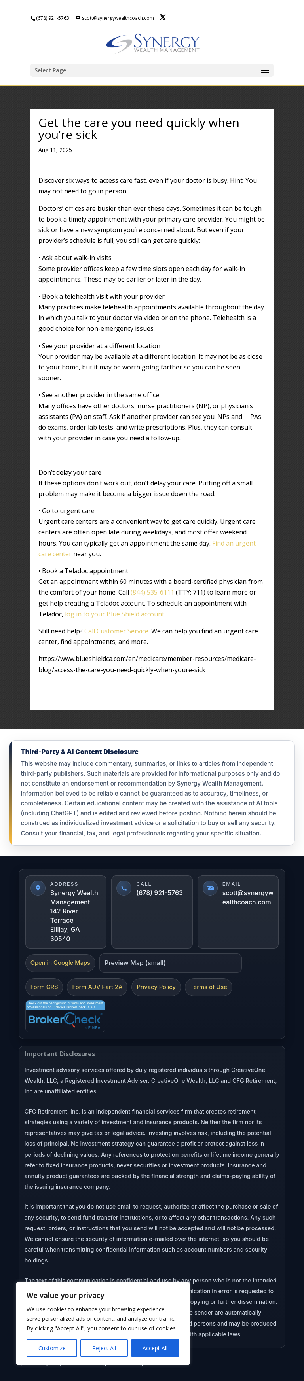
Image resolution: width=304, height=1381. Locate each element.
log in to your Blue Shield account (114, 614)
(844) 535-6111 (152, 592)
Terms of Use (208, 987)
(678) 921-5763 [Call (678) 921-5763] (159, 893)
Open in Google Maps (60, 962)
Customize (52, 1348)
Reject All (104, 1348)
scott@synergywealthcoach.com (248, 897)
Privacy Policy (156, 987)
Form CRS (44, 987)
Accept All (154, 1348)
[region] (103, 1323)
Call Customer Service (116, 631)
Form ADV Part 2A (97, 987)
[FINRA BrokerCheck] (65, 1016)
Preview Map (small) (135, 963)
